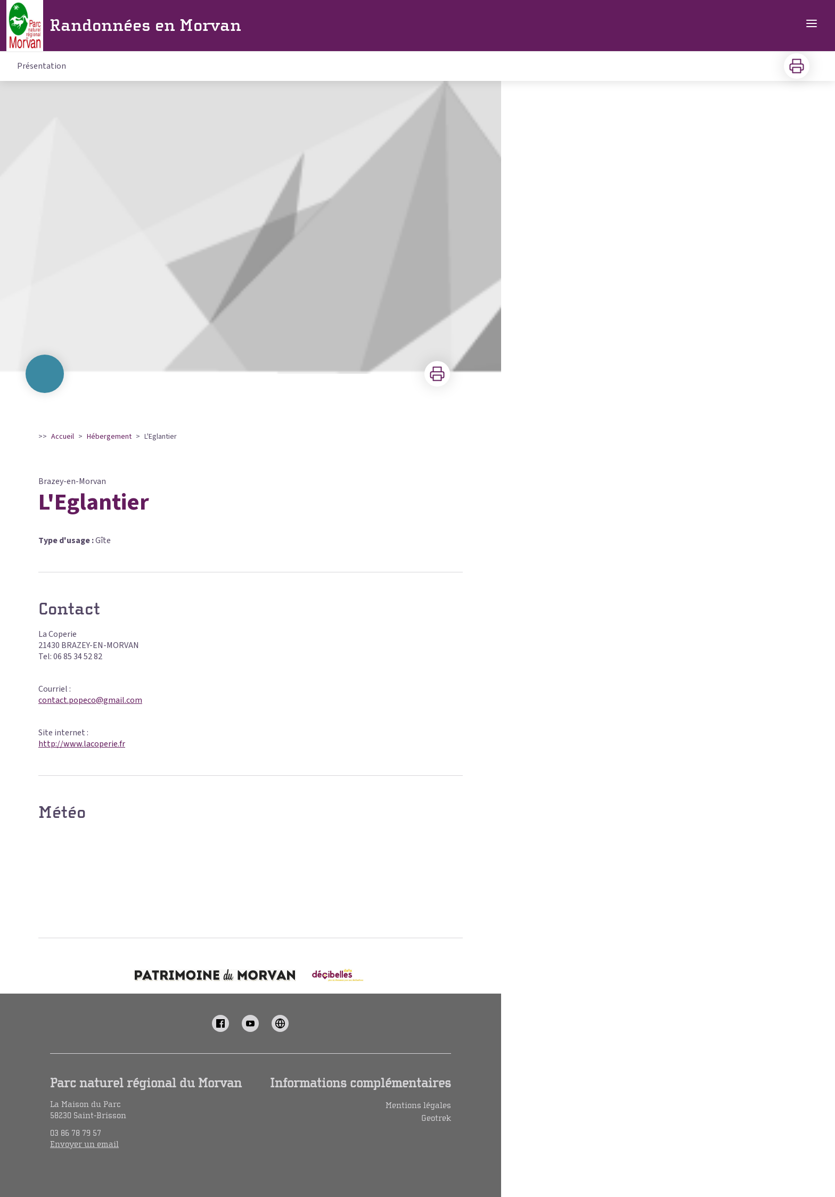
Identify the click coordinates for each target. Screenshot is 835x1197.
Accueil (62, 436)
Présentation (41, 66)
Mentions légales (418, 1105)
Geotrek (436, 1118)
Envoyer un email (84, 1144)
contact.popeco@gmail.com (90, 700)
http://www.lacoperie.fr (81, 744)
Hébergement (109, 436)
